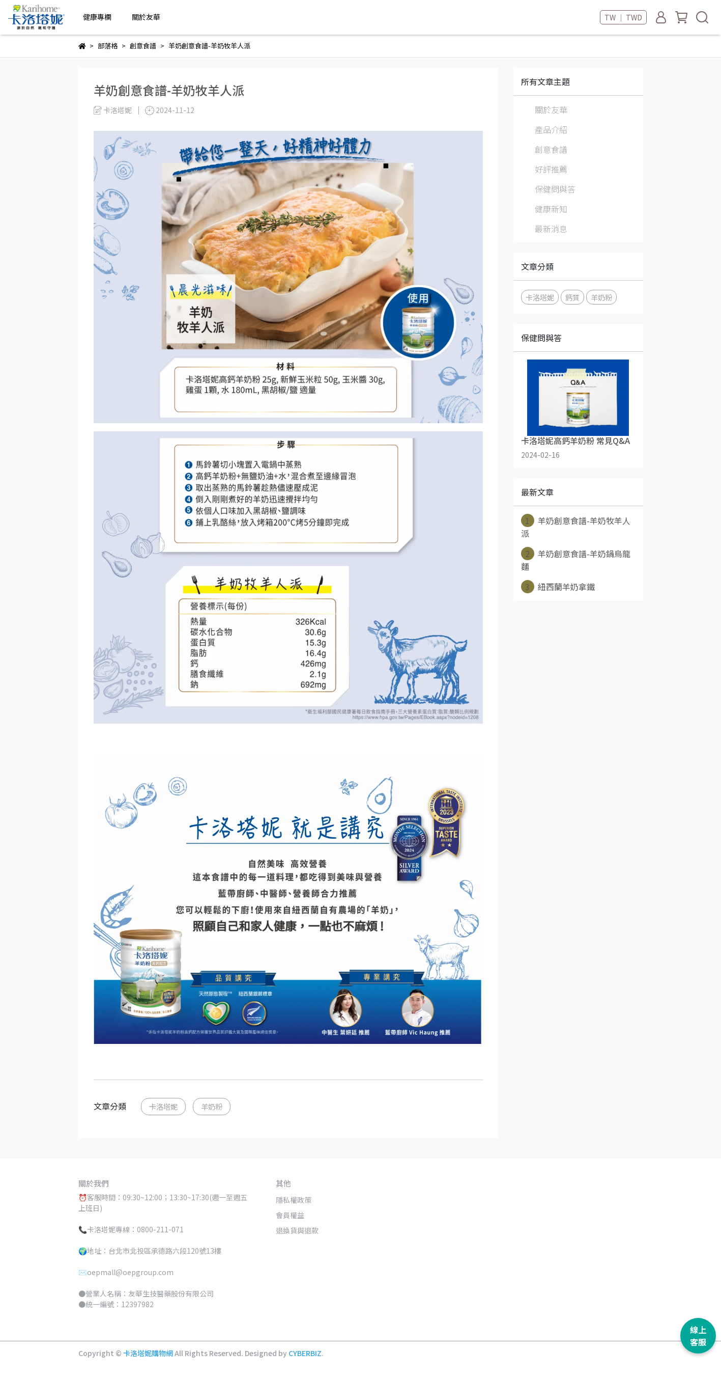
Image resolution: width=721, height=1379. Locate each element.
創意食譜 (551, 149)
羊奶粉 (211, 1106)
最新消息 (551, 229)
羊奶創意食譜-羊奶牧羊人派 (575, 526)
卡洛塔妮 (163, 1106)
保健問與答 (555, 189)
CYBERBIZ (305, 1353)
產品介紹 (551, 129)
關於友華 (551, 109)
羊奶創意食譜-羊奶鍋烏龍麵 (575, 559)
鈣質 (572, 297)
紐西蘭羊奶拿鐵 (558, 586)
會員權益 (290, 1215)
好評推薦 (551, 169)
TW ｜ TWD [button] (623, 17)
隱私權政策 (293, 1200)
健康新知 (551, 209)
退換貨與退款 (297, 1230)
